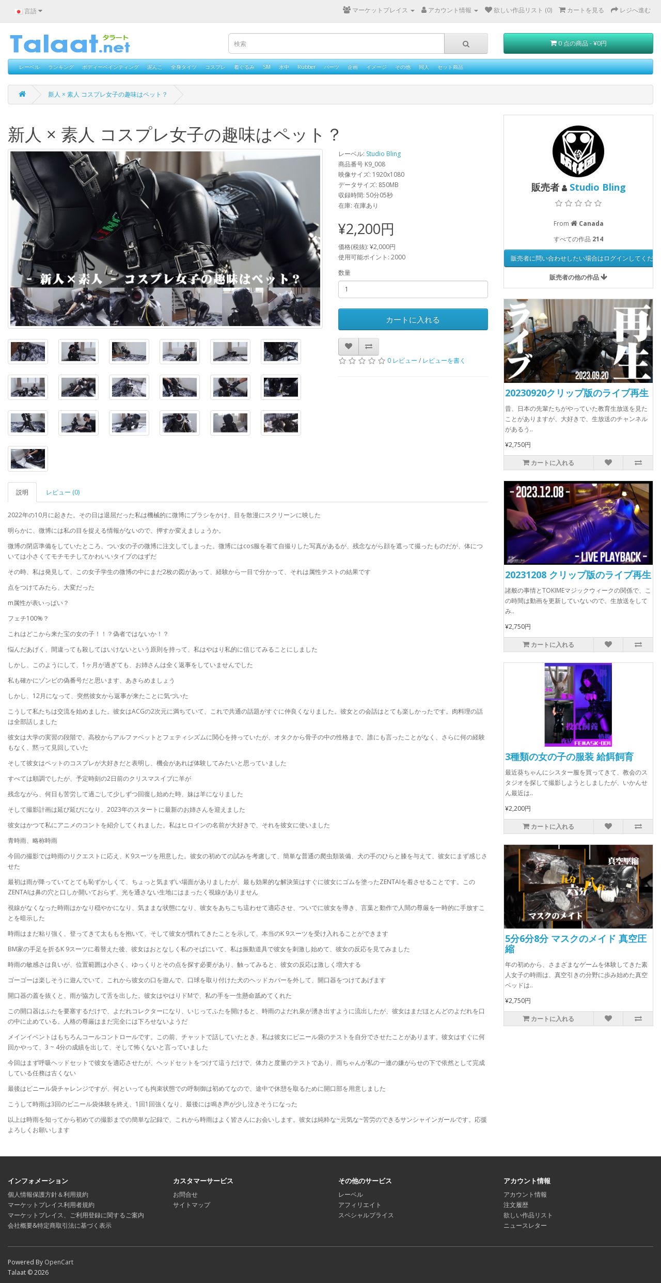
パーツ (331, 66)
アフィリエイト (360, 1204)
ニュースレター (525, 1225)
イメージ (376, 66)
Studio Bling (383, 153)
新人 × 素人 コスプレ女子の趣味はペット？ (108, 94)
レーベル (29, 66)
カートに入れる (413, 319)
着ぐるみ (244, 66)
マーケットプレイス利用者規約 (51, 1204)
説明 (22, 492)
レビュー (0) (63, 492)
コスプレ (215, 66)
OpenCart (58, 1262)
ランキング (61, 66)
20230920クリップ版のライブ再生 (577, 393)
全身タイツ (184, 66)
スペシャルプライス (366, 1215)
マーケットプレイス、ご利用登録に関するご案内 (76, 1215)
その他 (403, 66)
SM (267, 66)
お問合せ (185, 1194)
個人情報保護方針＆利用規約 (48, 1194)
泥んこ (155, 66)
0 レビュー (402, 360)
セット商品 (450, 66)
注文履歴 (515, 1204)
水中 (284, 66)
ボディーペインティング (110, 66)
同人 (424, 66)
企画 (353, 66)
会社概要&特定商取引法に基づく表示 (60, 1225)
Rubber (306, 66)
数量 (344, 272)
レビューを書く (444, 360)
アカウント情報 (525, 1194)
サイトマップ (191, 1204)
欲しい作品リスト (528, 1215)
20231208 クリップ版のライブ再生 (578, 574)
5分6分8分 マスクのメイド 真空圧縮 (576, 943)
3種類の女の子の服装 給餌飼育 (569, 756)
